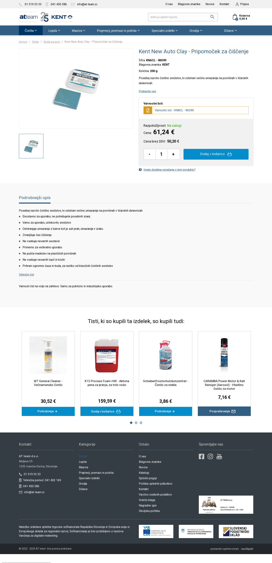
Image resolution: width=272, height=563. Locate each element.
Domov (23, 41)
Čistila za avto (54, 41)
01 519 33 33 (30, 483)
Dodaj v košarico (216, 154)
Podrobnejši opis (36, 206)
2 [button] (136, 432)
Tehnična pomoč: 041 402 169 (40, 489)
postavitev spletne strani (225, 557)
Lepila (53, 31)
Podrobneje (48, 420)
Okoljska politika (149, 520)
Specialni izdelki (163, 31)
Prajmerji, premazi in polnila (116, 31)
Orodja (194, 31)
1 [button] (131, 432)
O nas (169, 4)
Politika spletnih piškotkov (155, 493)
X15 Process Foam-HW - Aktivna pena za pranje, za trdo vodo (107, 393)
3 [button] (141, 432)
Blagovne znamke (189, 4)
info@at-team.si (31, 501)
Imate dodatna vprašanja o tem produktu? (167, 169)
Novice (209, 4)
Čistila (29, 31)
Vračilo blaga (147, 509)
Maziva (77, 31)
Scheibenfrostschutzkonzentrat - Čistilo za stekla (166, 391)
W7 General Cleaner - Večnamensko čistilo (48, 391)
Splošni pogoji (148, 487)
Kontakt (224, 4)
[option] (31, 166)
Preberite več (147, 91)
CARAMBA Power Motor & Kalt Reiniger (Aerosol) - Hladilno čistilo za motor (224, 393)
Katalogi (144, 482)
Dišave (229, 31)
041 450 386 (29, 495)
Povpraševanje (224, 420)
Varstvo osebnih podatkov (155, 504)
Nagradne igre (148, 514)
